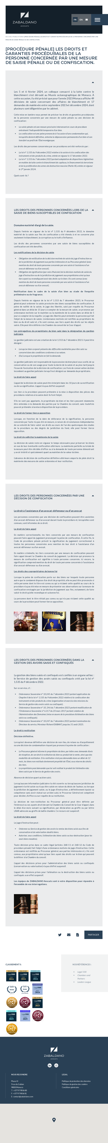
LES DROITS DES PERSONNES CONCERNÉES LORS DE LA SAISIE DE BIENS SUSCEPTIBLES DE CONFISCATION (51, 211)
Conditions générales (70, 1087)
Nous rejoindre (19, 1074)
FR (75, 19)
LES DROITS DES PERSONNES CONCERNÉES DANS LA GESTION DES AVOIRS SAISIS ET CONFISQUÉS (49, 661)
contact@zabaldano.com (23, 1096)
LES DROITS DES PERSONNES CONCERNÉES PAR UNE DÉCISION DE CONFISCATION (49, 497)
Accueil (8, 36)
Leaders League (93, 982)
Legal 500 (90, 972)
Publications (18, 36)
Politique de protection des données (76, 1081)
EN (81, 19)
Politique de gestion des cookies (74, 1084)
